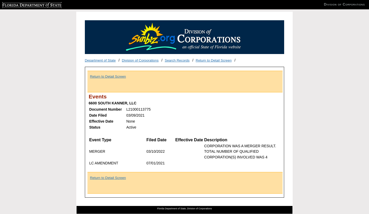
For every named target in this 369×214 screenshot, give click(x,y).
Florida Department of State (23, 4)
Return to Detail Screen (214, 60)
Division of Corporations (140, 60)
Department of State (100, 60)
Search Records (177, 60)
